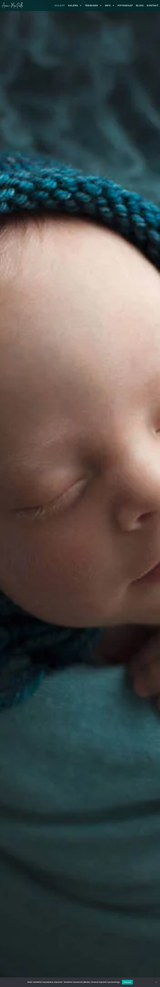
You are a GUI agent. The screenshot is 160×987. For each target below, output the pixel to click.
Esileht (60, 5)
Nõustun (127, 982)
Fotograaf (125, 5)
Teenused (93, 5)
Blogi (140, 5)
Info (109, 5)
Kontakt (152, 5)
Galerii (75, 5)
